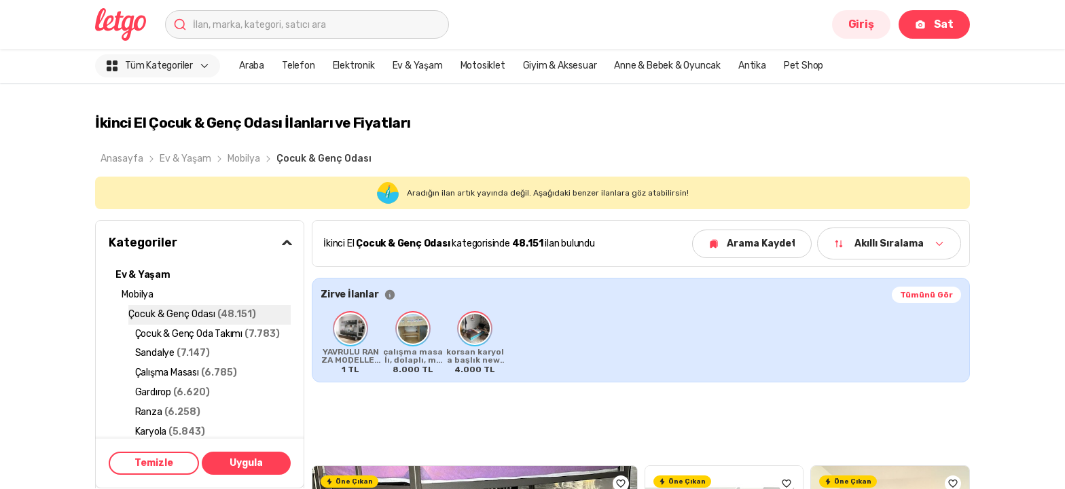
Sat (934, 24)
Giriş (861, 24)
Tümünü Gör (926, 295)
